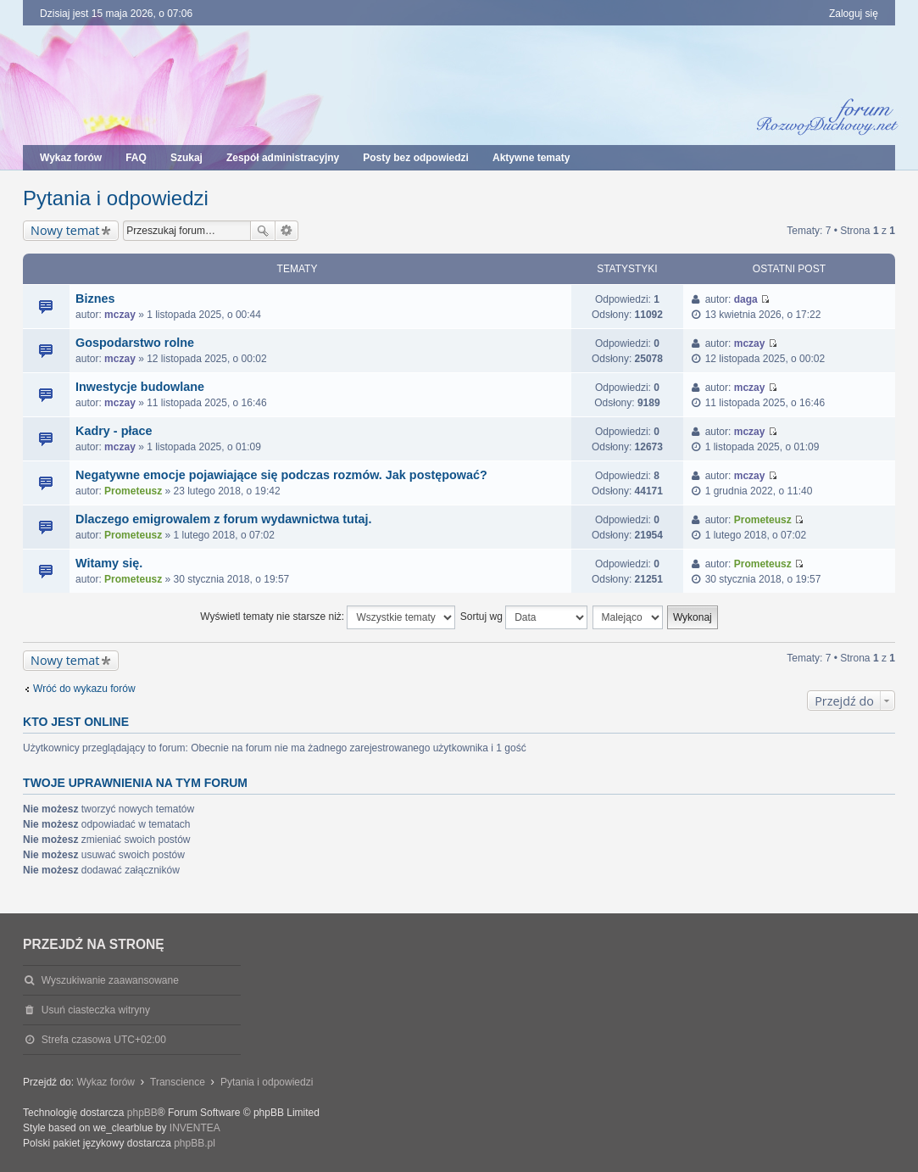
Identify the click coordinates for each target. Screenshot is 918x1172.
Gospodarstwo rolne (134, 342)
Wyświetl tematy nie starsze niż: (327, 617)
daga (746, 299)
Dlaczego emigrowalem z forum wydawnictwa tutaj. (223, 519)
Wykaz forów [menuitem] (71, 158)
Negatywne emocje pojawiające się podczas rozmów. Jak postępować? (281, 475)
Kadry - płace (113, 431)
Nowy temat (65, 230)
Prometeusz (133, 491)
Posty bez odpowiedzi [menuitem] (416, 158)
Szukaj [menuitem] (186, 158)
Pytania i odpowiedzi (116, 198)
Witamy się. (108, 563)
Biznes (94, 298)
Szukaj (262, 230)
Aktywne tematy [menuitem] (531, 158)
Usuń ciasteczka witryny (96, 1010)
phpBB (142, 1113)
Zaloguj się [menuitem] (853, 13)
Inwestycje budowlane (139, 386)
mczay (120, 315)
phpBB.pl (194, 1143)
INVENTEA (195, 1128)
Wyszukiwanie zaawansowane (286, 230)
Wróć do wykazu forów (84, 689)
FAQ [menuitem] (136, 158)
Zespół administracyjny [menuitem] (282, 158)
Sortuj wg (523, 617)
